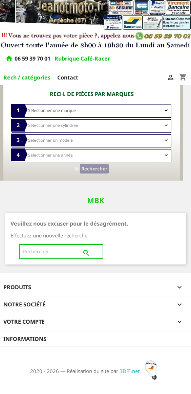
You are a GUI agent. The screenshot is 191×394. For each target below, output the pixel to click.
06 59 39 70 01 (33, 59)
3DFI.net (140, 371)
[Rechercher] (61, 251)
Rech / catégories (26, 77)
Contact (67, 77)
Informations (24, 339)
